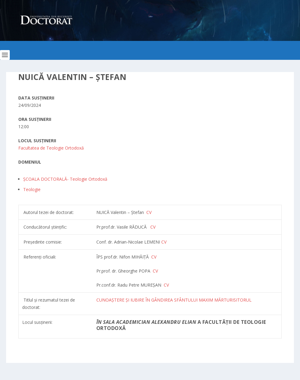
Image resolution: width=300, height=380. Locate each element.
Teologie (32, 189)
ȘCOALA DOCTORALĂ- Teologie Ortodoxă (65, 179)
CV (152, 227)
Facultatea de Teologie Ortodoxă (51, 148)
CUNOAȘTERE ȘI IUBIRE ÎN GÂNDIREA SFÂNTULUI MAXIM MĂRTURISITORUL (174, 300)
